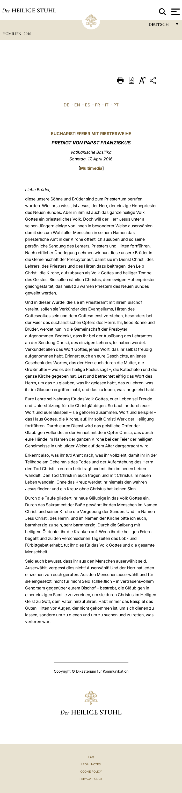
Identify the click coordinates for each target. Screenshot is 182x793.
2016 (27, 33)
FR (97, 104)
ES (87, 104)
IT (106, 104)
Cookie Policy (91, 771)
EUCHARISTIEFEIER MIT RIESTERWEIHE (91, 133)
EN (77, 104)
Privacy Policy (91, 779)
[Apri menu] (175, 11)
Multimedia (91, 168)
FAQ (91, 757)
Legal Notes (91, 764)
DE (66, 104)
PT (116, 104)
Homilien (12, 33)
